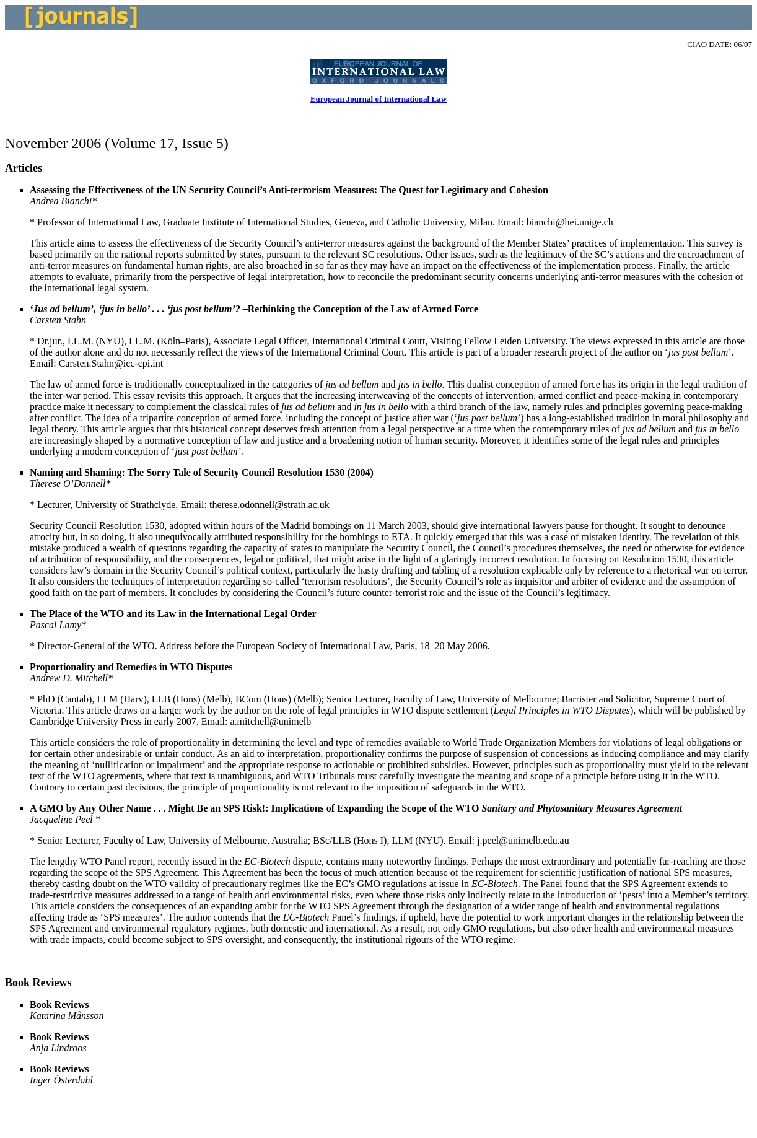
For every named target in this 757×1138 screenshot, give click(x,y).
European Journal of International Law (378, 98)
